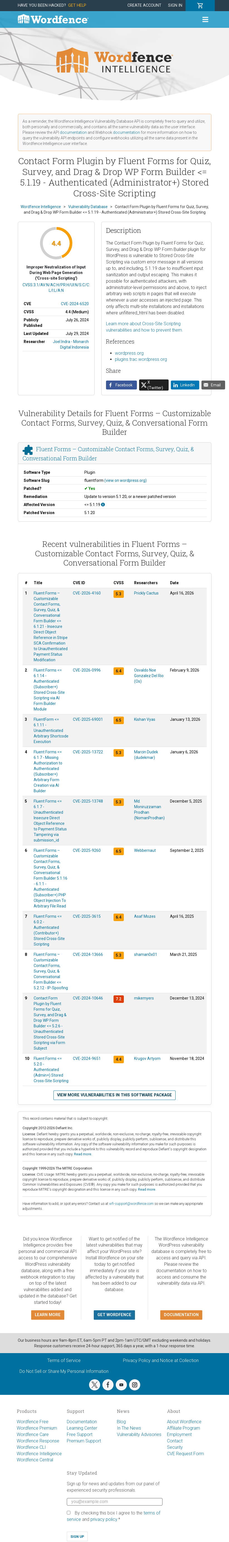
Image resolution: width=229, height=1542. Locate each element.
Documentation (82, 1421)
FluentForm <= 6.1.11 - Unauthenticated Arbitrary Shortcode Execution (51, 730)
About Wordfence (184, 1421)
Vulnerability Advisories (139, 1434)
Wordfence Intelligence (39, 1453)
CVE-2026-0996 (87, 670)
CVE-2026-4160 (87, 593)
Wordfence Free (32, 1421)
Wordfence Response (38, 1441)
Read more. (83, 1154)
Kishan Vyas (144, 719)
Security (175, 1447)
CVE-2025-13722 (88, 752)
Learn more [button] (48, 1314)
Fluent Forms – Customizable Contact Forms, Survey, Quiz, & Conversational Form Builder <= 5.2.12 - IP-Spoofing (51, 971)
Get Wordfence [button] (114, 1314)
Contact (175, 1441)
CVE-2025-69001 (88, 719)
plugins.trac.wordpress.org (141, 359)
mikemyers (144, 998)
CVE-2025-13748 (88, 801)
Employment (179, 1434)
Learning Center (82, 1428)
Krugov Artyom (147, 1058)
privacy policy (103, 1519)
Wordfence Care (33, 1434)
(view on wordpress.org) (125, 480)
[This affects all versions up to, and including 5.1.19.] (103, 504)
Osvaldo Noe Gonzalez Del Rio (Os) (149, 676)
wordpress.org (129, 353)
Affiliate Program (183, 1428)
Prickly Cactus (146, 593)
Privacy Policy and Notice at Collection (161, 1360)
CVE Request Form (185, 1453)
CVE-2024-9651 (87, 1058)
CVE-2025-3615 (87, 916)
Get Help (77, 5)
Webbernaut (145, 850)
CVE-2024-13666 (88, 954)
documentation (73, 132)
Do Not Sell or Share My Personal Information (64, 1371)
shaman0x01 (145, 954)
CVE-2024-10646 (88, 998)
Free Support (79, 1434)
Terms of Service (64, 1360)
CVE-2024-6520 (75, 304)
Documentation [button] (181, 1314)
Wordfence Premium (37, 1428)
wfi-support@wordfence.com (131, 1203)
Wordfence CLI (31, 1447)
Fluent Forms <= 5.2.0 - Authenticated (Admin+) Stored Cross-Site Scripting (51, 1069)
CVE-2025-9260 (87, 850)
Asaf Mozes (145, 916)
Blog (121, 1421)
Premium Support (84, 1441)
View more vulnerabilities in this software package (114, 1095)
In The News (129, 1428)
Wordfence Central (35, 1459)
